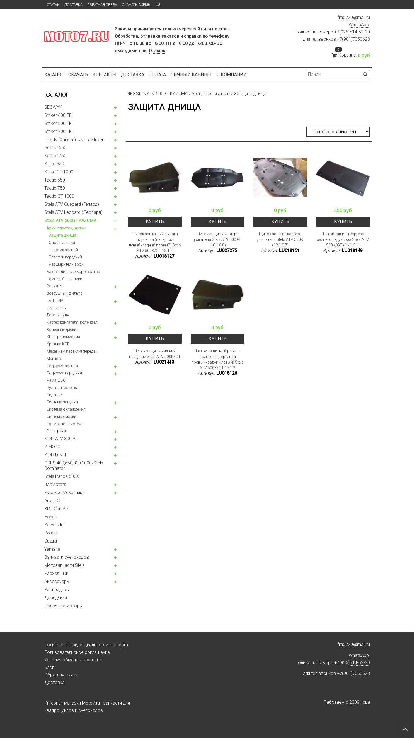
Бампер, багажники (64, 279)
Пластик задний (63, 250)
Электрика (56, 431)
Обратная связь (102, 5)
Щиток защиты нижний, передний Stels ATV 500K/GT (155, 354)
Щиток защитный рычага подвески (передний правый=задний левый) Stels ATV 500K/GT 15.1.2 (218, 359)
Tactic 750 (54, 188)
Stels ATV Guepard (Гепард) (71, 204)
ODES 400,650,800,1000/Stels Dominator (73, 465)
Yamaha (52, 549)
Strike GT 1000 (58, 172)
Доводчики (55, 597)
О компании (232, 74)
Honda (50, 516)
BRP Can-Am (56, 508)
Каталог (54, 74)
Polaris (51, 533)
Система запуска (62, 402)
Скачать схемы (136, 5)
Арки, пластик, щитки (66, 228)
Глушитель (56, 308)
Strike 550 (54, 163)
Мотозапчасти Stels (64, 565)
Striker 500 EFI (58, 123)
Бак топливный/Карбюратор (73, 271)
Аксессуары (57, 581)
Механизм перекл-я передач (72, 351)
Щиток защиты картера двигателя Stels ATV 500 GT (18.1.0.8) (217, 239)
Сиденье (54, 395)
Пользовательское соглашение (77, 652)
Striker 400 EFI (58, 115)
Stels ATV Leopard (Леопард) (73, 212)
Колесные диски (61, 329)
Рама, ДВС (56, 380)
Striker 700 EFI (58, 131)
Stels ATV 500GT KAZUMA (70, 220)
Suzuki (50, 541)
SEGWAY (53, 107)
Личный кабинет (191, 74)
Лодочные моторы (63, 605)
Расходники (56, 573)
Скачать (78, 74)
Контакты (105, 74)
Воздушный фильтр (65, 293)
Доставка (73, 5)
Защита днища (62, 235)
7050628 (361, 39)
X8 (158, 5)
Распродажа (57, 589)
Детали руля (58, 315)
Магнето (54, 358)
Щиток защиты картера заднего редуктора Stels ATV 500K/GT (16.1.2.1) (343, 239)
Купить (155, 221)
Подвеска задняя (62, 366)
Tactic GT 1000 (59, 196)
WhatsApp (359, 24)
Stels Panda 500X (61, 476)
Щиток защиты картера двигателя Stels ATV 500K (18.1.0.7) (280, 239)
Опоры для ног (62, 242)
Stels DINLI (55, 455)
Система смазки (61, 416)
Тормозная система (65, 424)
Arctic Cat (54, 500)
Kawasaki (53, 525)
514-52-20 (360, 32)
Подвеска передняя (64, 373)
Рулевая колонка (62, 387)
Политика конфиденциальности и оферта (86, 644)
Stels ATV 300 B (60, 438)
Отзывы (157, 50)
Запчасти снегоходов (66, 557)
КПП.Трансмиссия (63, 337)
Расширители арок (66, 264)
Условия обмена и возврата (73, 659)
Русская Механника (64, 492)
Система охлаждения (66, 409)
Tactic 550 (54, 180)
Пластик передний (65, 257)
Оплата (157, 74)
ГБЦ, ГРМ (55, 300)
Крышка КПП (58, 344)
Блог (49, 667)
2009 (354, 702)
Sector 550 (55, 147)
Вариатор (56, 286)
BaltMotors (55, 484)
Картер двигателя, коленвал (72, 322)
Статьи (53, 5)
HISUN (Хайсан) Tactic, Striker (73, 139)
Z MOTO (52, 446)
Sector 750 (55, 155)
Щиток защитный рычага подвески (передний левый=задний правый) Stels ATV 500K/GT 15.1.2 (155, 242)
